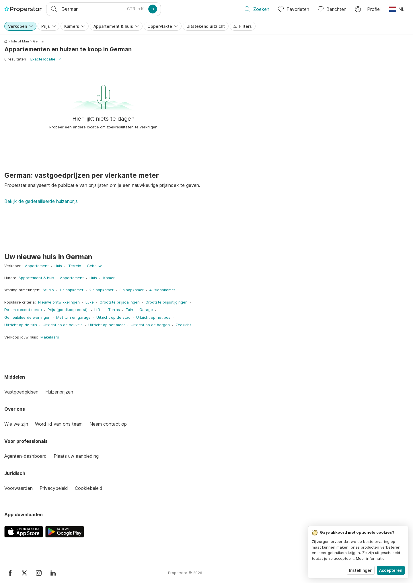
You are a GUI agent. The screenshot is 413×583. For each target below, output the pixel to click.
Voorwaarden (18, 488)
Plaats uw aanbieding (76, 456)
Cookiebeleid (88, 488)
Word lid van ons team (59, 424)
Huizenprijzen (59, 392)
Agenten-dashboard (25, 456)
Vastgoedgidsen (21, 392)
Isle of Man (20, 41)
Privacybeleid (54, 488)
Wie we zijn (16, 424)
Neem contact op (108, 424)
